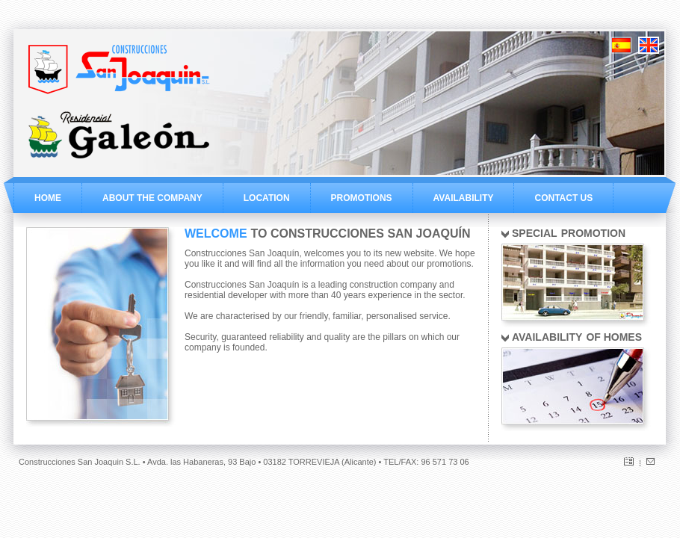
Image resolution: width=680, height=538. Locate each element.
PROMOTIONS (361, 198)
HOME (47, 198)
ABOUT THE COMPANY (152, 198)
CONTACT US (563, 198)
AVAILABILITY (463, 198)
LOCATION (267, 198)
